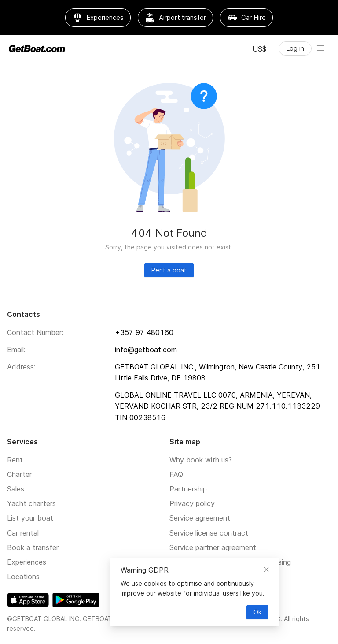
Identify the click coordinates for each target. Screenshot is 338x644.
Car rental (23, 533)
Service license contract (208, 533)
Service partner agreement (212, 547)
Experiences (26, 562)
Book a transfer (33, 547)
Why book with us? (200, 459)
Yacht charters (31, 503)
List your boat (30, 518)
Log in (295, 48)
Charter (19, 474)
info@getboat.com (146, 349)
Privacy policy (192, 503)
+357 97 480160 (144, 332)
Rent (15, 459)
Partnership (188, 488)
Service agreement (199, 518)
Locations (23, 576)
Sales (15, 488)
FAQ (176, 474)
